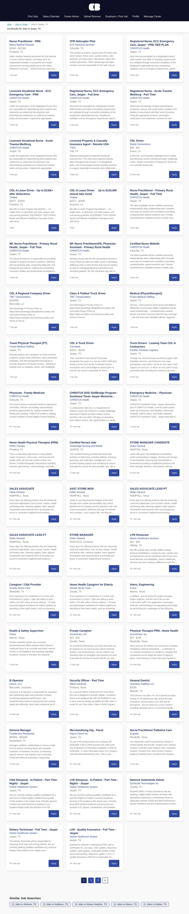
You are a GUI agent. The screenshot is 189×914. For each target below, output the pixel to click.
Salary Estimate (51, 16)
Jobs (9, 24)
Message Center (152, 16)
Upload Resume (92, 16)
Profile (135, 16)
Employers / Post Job (116, 16)
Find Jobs (33, 16)
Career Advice (71, 16)
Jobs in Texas (21, 24)
